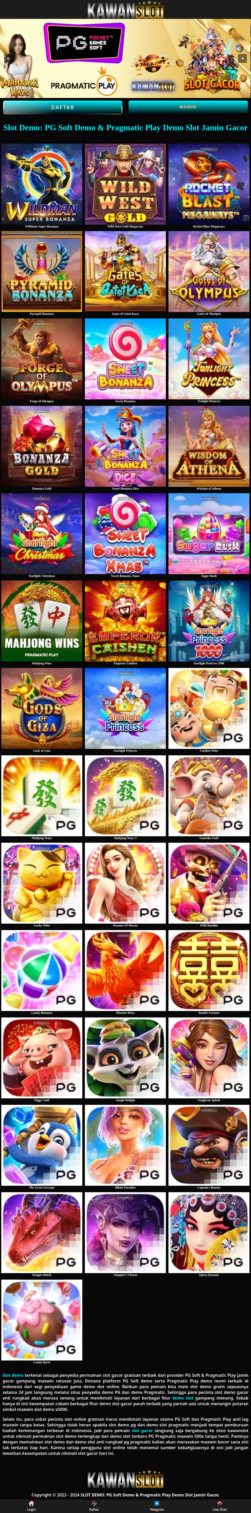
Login (31, 1506)
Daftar (62, 108)
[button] (8, 58)
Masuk (188, 106)
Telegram (157, 1506)
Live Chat (220, 1506)
